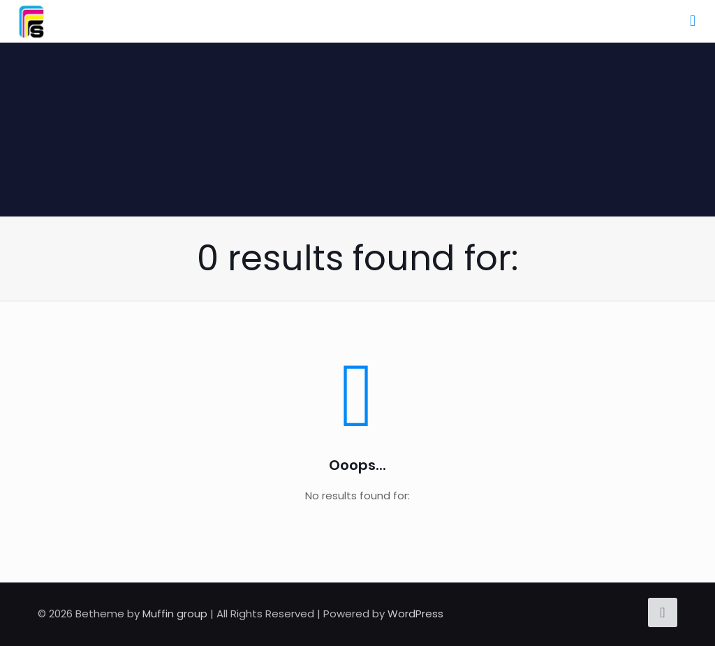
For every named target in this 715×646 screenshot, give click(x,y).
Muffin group (174, 613)
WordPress (415, 613)
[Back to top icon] (662, 612)
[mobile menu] (693, 21)
